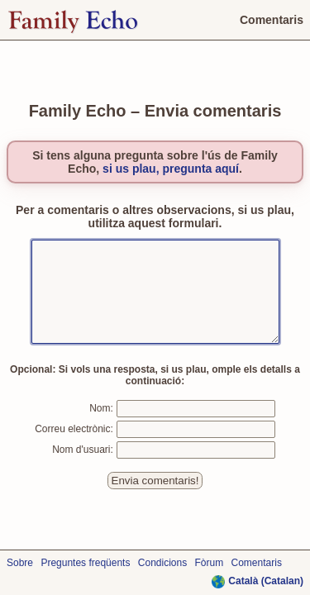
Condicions (162, 563)
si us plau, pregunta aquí (171, 158)
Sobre (20, 563)
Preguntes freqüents (85, 563)
